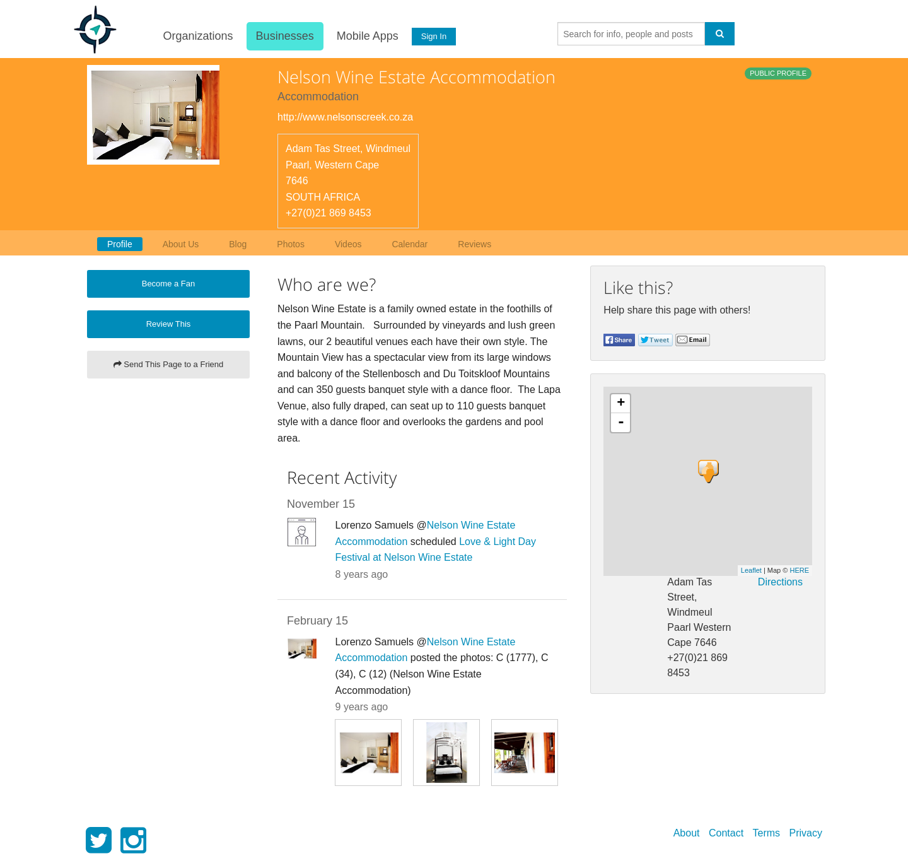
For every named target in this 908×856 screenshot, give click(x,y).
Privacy (805, 833)
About (686, 833)
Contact (726, 833)
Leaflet (751, 570)
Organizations (197, 36)
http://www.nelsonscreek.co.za (345, 117)
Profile (119, 244)
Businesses (284, 36)
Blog (238, 244)
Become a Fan (168, 283)
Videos (348, 244)
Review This (168, 324)
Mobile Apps (366, 36)
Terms (767, 833)
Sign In (433, 36)
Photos (291, 244)
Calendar (410, 244)
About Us (181, 244)
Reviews (474, 244)
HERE (799, 570)
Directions (780, 582)
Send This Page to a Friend (169, 364)
